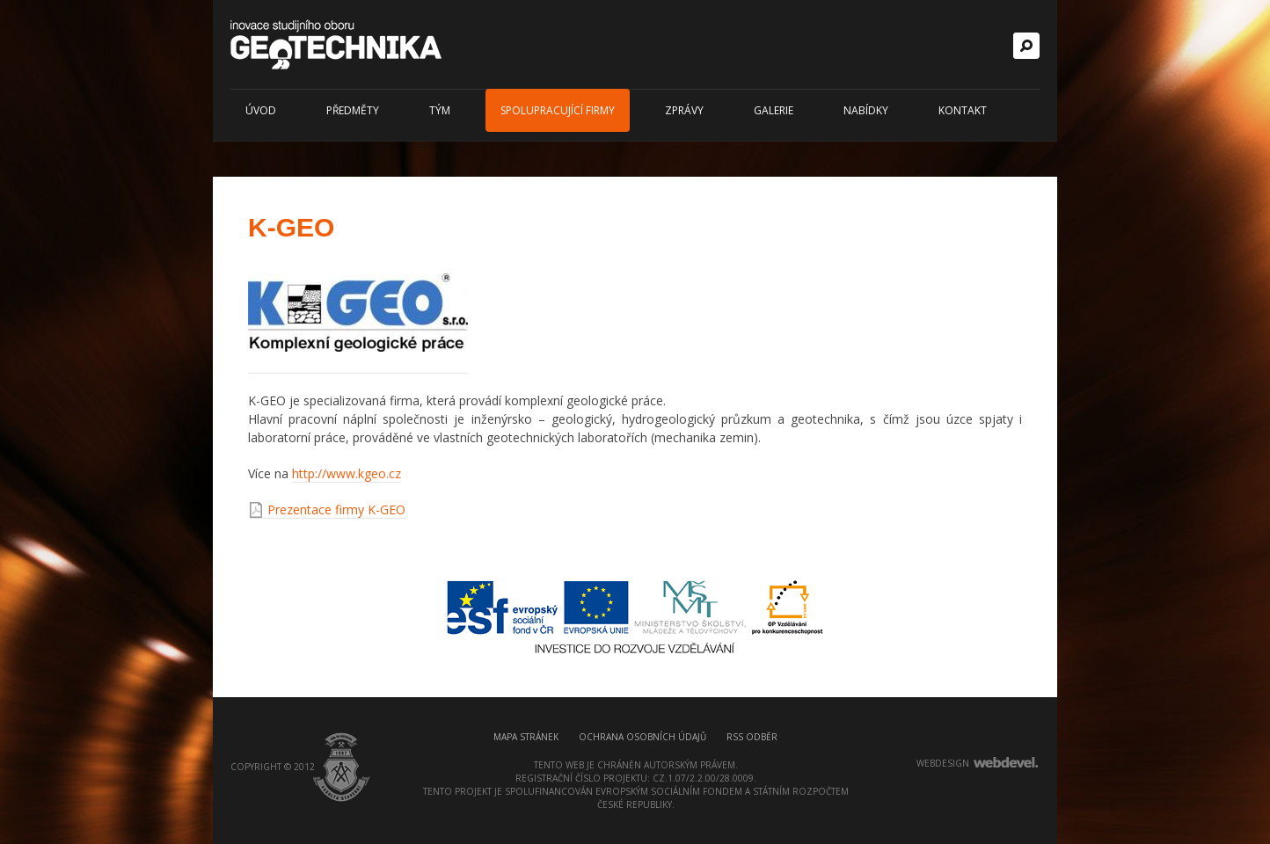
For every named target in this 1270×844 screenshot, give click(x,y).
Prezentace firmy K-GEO (336, 509)
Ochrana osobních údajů (642, 737)
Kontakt (962, 110)
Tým (439, 110)
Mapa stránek (525, 737)
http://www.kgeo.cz (346, 473)
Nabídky (865, 110)
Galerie (773, 110)
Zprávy (684, 110)
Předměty (352, 110)
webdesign (942, 763)
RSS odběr (751, 737)
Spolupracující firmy (557, 110)
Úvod (260, 110)
